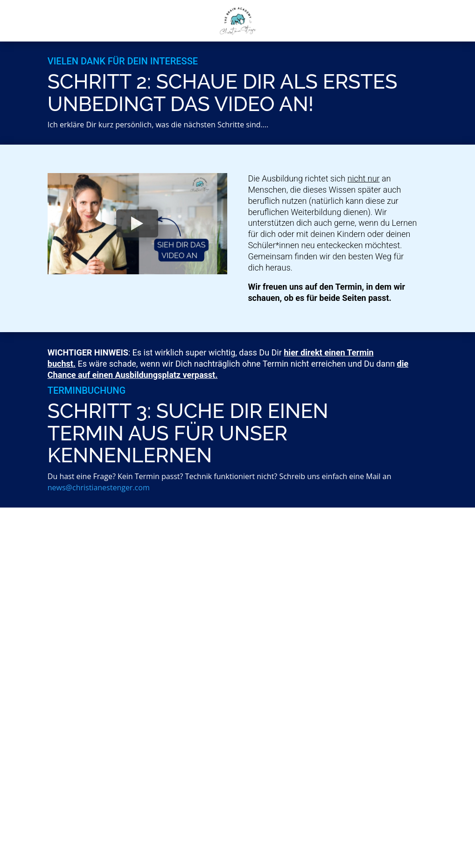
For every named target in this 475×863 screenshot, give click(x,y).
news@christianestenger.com (99, 487)
